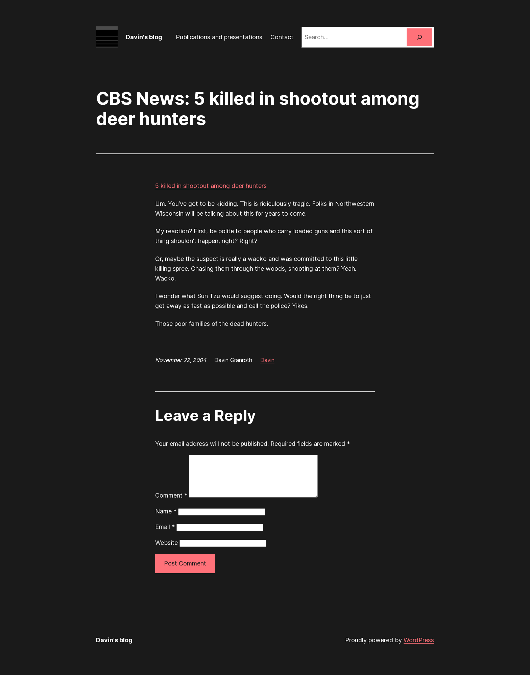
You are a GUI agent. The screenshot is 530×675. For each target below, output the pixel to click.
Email (165, 534)
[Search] (419, 37)
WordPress (419, 648)
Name (165, 519)
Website (166, 550)
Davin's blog (144, 37)
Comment (171, 503)
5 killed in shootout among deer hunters (211, 185)
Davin (267, 360)
